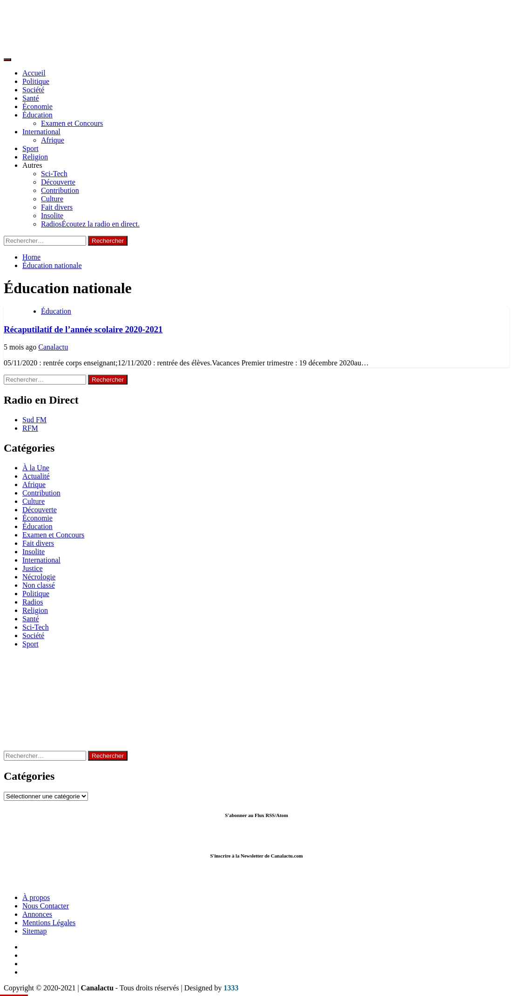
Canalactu (53, 347)
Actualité (36, 476)
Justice (32, 568)
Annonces (37, 914)
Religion (35, 157)
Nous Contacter (45, 906)
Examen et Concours (72, 123)
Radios (90, 224)
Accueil (34, 73)
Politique (35, 81)
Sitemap (34, 931)
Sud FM (34, 420)
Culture (52, 199)
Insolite (52, 216)
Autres (32, 165)
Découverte (58, 182)
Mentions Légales (48, 923)
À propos (36, 897)
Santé (30, 98)
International (41, 132)
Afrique (52, 140)
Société (33, 90)
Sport (30, 148)
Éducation (37, 115)
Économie (37, 106)
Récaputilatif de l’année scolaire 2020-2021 (83, 329)
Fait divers (57, 207)
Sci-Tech (54, 174)
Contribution (60, 190)
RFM (30, 428)
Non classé (38, 585)
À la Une (35, 468)
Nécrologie (38, 577)
